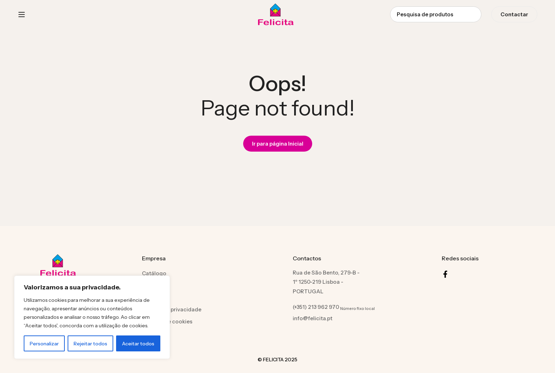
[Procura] (473, 14)
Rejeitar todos (90, 343)
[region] (92, 317)
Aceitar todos (138, 343)
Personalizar (44, 343)
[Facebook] (445, 274)
